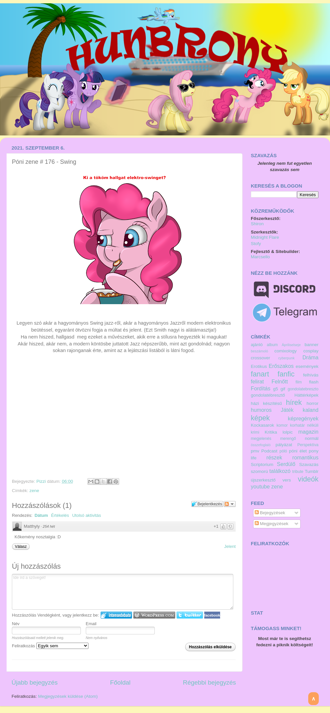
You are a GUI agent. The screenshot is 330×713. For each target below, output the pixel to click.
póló (283, 451)
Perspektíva (307, 445)
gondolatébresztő (268, 395)
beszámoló (259, 351)
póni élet (298, 450)
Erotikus (259, 366)
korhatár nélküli (304, 425)
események (307, 366)
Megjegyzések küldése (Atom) (68, 696)
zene (34, 490)
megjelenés (261, 438)
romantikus (305, 457)
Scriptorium (262, 464)
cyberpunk (286, 358)
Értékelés (60, 515)
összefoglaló (261, 445)
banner (311, 344)
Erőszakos (281, 366)
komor (282, 425)
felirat (257, 381)
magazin (308, 432)
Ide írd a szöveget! (122, 592)
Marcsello (260, 256)
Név (15, 623)
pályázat (284, 444)
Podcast (269, 450)
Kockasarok (262, 425)
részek (274, 457)
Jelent (230, 546)
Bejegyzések (270, 512)
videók (308, 479)
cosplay (310, 350)
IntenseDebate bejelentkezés (116, 615)
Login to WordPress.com (154, 615)
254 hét (49, 526)
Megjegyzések (271, 523)
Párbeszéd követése (230, 504)
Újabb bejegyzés (35, 682)
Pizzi (41, 481)
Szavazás (308, 464)
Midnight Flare (265, 237)
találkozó (279, 471)
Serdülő (286, 464)
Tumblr (311, 471)
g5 (275, 388)
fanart (260, 374)
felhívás (310, 375)
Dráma (310, 357)
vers (286, 480)
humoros (261, 410)
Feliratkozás (50, 645)
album (272, 344)
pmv (255, 450)
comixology (286, 350)
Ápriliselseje (291, 345)
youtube (260, 486)
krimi (255, 432)
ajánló (257, 344)
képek (260, 418)
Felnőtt (280, 381)
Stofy (256, 243)
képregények (303, 418)
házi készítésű (266, 403)
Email (91, 623)
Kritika (271, 432)
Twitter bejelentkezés (190, 615)
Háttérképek (306, 395)
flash (313, 381)
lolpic (287, 432)
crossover (260, 357)
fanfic (286, 374)
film (299, 382)
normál (311, 438)
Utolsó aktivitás (86, 515)
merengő (288, 438)
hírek (294, 402)
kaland (310, 410)
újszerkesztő (263, 480)
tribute (298, 471)
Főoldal (120, 682)
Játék (287, 410)
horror (312, 403)
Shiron (257, 223)
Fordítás (260, 388)
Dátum (41, 515)
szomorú (259, 471)
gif (282, 388)
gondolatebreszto (303, 389)
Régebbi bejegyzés (209, 682)
